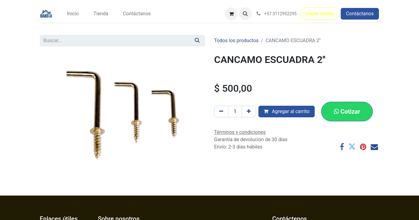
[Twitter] (352, 146)
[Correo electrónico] (374, 146)
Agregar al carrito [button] (287, 111)
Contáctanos (360, 13)
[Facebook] (342, 146)
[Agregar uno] (249, 111)
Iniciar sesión (320, 13)
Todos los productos (236, 40)
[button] (245, 13)
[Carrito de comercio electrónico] (231, 13)
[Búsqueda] (197, 40)
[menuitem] (73, 14)
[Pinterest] (363, 146)
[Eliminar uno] (221, 111)
